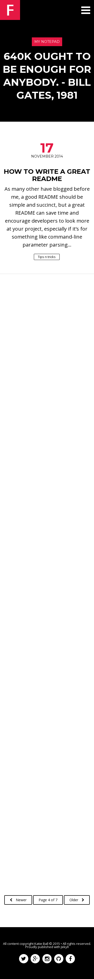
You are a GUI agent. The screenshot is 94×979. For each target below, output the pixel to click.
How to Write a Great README (47, 175)
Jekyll (65, 947)
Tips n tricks (47, 256)
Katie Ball (41, 943)
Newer (18, 899)
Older (76, 899)
